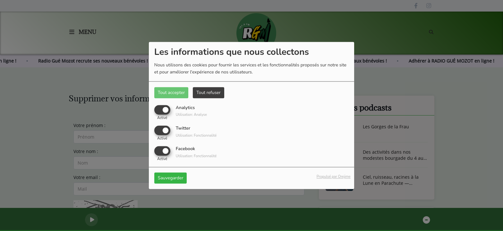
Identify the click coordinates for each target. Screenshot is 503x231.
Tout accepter (171, 93)
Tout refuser (208, 93)
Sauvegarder (170, 178)
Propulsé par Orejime (334, 177)
